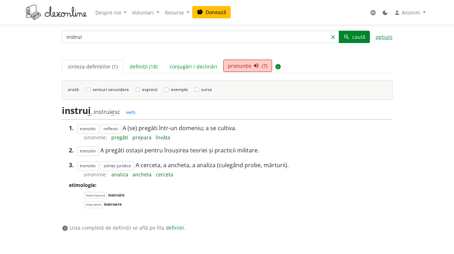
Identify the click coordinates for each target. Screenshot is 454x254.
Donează (211, 12)
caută (354, 37)
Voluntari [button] (143, 12)
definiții (175, 227)
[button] (373, 12)
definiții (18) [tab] (144, 66)
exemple (179, 89)
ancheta (142, 174)
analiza (120, 174)
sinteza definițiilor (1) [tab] (93, 66)
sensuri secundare (111, 89)
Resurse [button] (175, 12)
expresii (150, 89)
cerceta (164, 174)
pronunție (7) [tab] (247, 65)
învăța (163, 137)
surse (206, 89)
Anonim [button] (407, 12)
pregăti (120, 137)
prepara (142, 137)
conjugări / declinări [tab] (193, 66)
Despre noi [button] (109, 12)
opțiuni (384, 37)
